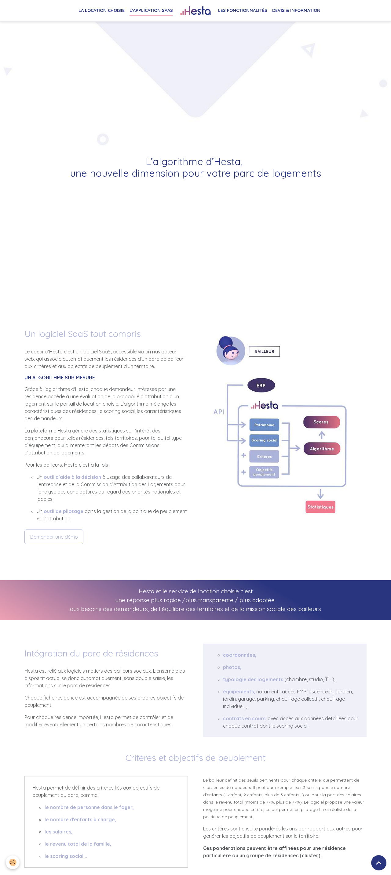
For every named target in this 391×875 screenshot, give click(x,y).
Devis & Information (296, 10)
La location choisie (102, 10)
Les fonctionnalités (242, 10)
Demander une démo (54, 537)
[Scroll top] (378, 862)
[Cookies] (13, 862)
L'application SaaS (151, 10)
